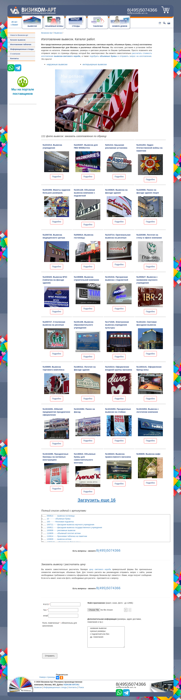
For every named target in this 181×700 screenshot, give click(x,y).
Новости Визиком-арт (19, 35)
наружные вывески (57, 64)
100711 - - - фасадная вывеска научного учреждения (70, 524)
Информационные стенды (55, 687)
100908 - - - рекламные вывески (61, 530)
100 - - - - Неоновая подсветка (60, 522)
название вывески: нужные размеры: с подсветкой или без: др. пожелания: (106, 637)
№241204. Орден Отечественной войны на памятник (149, 148)
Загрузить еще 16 (97, 500)
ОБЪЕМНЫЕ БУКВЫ (54, 26)
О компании (15, 54)
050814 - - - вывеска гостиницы (61, 516)
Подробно (56, 176)
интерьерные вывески (95, 64)
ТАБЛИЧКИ (98, 26)
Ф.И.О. (46, 604)
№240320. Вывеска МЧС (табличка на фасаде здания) (55, 280)
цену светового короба (100, 569)
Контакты (14, 58)
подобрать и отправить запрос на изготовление (120, 56)
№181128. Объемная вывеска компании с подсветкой (84, 193)
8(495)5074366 (142, 9)
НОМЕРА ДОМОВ (119, 26)
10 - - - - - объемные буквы (59, 519)
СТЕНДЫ (76, 26)
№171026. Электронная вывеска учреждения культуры (117, 325)
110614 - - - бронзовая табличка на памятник (67, 536)
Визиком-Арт (47, 33)
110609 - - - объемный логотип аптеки (64, 533)
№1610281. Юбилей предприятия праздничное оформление (56, 412)
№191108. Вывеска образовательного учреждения (83, 325)
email (45, 616)
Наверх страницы (47, 677)
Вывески (58, 33)
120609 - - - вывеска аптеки (59, 539)
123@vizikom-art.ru (137, 13)
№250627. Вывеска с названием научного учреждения (147, 280)
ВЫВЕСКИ (32, 26)
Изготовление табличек (20, 44)
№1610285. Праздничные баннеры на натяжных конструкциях (55, 457)
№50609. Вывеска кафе (148, 454)
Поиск (81, 687)
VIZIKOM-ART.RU (71, 684)
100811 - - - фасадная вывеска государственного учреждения (74, 527)
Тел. (45, 610)
